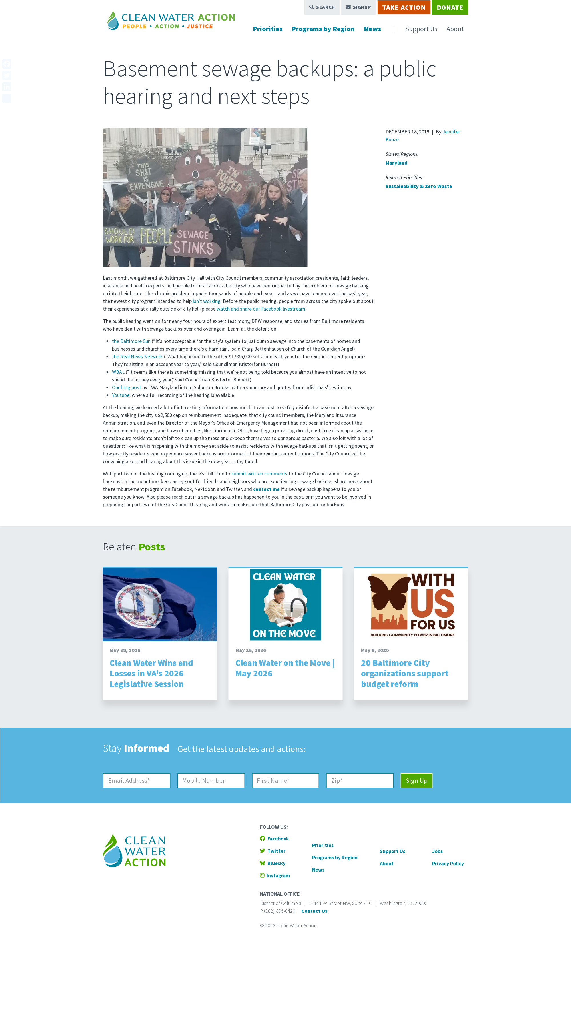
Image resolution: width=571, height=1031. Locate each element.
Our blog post (126, 387)
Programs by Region (323, 28)
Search (322, 7)
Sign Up (417, 780)
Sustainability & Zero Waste (419, 186)
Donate (450, 7)
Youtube (120, 395)
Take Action (404, 7)
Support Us (421, 28)
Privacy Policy (448, 863)
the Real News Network (137, 356)
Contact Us (314, 911)
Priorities (268, 28)
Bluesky (272, 863)
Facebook (274, 838)
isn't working (207, 301)
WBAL (118, 372)
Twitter (272, 851)
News (372, 28)
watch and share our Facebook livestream (261, 308)
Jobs (437, 851)
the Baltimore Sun (131, 341)
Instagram (275, 875)
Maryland (397, 162)
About (455, 28)
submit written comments (259, 473)
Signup (358, 7)
